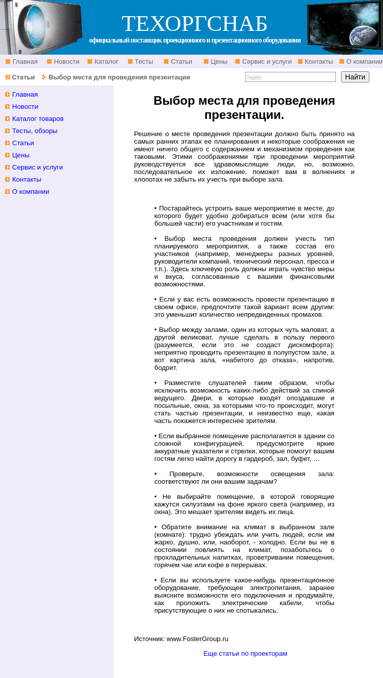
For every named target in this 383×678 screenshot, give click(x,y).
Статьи (180, 61)
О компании (363, 61)
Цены (218, 61)
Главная (24, 61)
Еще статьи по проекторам (245, 653)
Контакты (318, 61)
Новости (65, 61)
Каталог (105, 61)
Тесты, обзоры (35, 131)
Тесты (143, 61)
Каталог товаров (38, 118)
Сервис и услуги (266, 61)
